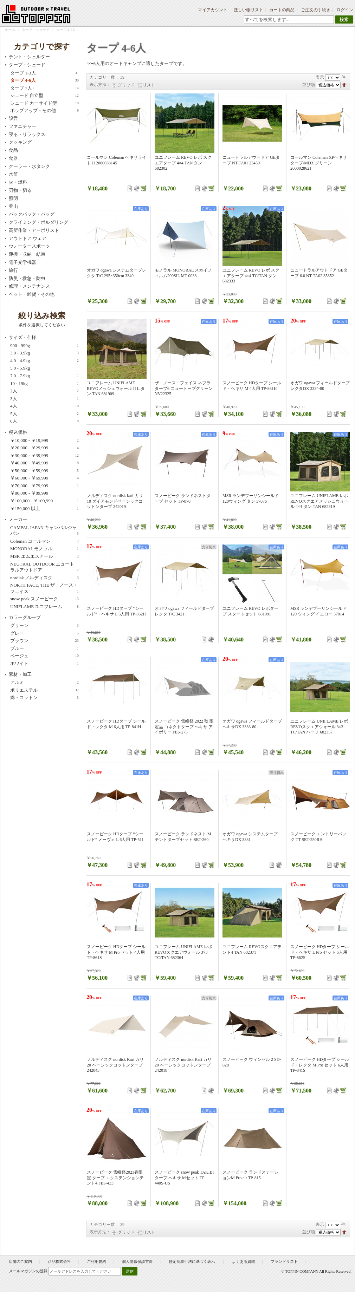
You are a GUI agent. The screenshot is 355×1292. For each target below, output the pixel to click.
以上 (44, 508)
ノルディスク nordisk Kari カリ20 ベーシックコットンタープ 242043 (115, 1065)
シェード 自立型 (44, 95)
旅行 (13, 270)
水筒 (13, 174)
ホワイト (44, 663)
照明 (13, 198)
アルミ (44, 682)
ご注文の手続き (315, 9)
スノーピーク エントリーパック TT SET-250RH (318, 836)
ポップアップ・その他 (44, 110)
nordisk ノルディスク (44, 578)
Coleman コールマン (44, 541)
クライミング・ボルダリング (38, 222)
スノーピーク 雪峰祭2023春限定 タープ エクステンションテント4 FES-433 (115, 1178)
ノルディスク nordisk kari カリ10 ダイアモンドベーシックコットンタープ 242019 (115, 501)
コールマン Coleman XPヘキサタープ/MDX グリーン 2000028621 (318, 163)
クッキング (20, 142)
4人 (44, 406)
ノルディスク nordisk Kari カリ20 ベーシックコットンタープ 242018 (183, 1065)
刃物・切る (20, 190)
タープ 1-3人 (44, 73)
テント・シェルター (29, 56)
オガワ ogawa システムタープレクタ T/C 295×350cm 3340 (116, 273)
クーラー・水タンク (29, 166)
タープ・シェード (36, 30)
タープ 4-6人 (44, 80)
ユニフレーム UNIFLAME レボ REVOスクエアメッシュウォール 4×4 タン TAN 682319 (319, 501)
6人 (44, 421)
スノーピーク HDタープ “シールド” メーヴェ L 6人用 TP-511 (115, 836)
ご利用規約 (96, 1261)
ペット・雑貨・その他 (31, 294)
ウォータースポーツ (29, 246)
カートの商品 (282, 9)
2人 (44, 391)
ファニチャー (22, 126)
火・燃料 (18, 182)
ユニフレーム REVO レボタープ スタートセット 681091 (250, 611)
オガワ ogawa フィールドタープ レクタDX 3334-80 (320, 385)
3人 (44, 399)
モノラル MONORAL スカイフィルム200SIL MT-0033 (183, 273)
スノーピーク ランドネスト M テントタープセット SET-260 (183, 836)
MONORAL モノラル (44, 549)
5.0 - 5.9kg (44, 368)
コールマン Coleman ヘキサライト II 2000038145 (116, 160)
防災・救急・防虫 (27, 278)
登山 (13, 206)
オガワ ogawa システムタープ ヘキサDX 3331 (250, 836)
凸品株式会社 (59, 1261)
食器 (13, 158)
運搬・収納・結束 (27, 254)
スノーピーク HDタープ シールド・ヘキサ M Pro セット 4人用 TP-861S (116, 952)
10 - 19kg (44, 383)
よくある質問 (243, 1261)
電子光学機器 (22, 262)
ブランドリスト (284, 1261)
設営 (13, 118)
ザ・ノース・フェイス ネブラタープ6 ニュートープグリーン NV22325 (184, 388)
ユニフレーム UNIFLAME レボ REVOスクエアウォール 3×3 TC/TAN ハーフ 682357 (319, 727)
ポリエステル (44, 690)
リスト (149, 85)
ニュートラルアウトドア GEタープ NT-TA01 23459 (251, 160)
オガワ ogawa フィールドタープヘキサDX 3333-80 (252, 724)
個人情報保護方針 (137, 1261)
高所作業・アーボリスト (34, 230)
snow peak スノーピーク (44, 599)
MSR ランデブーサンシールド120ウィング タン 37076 (250, 498)
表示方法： (100, 84)
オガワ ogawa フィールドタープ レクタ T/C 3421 (184, 611)
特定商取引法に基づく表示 (192, 1261)
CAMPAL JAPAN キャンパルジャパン (44, 531)
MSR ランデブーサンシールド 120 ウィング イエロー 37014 (318, 611)
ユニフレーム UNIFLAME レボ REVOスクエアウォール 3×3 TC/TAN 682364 (183, 952)
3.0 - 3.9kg (44, 353)
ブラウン (44, 641)
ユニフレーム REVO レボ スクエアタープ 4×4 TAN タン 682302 (183, 163)
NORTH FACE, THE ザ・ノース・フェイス (44, 588)
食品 (13, 150)
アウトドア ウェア (27, 238)
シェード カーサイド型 (44, 103)
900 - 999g (44, 345)
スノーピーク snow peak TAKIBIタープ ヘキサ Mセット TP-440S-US (184, 1178)
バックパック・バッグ (31, 214)
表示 (320, 77)
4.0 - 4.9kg (44, 361)
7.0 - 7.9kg (44, 376)
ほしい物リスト (248, 9)
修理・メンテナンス (29, 286)
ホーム (10, 30)
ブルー (44, 648)
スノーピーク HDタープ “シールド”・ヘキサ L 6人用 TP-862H (116, 611)
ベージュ (44, 656)
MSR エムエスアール (44, 556)
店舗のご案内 (20, 1261)
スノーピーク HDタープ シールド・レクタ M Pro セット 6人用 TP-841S (319, 1065)
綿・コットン (44, 697)
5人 (44, 414)
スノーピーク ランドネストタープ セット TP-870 (183, 498)
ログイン (344, 9)
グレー (44, 633)
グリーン (44, 625)
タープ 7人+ (44, 88)
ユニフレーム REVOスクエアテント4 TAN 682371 (252, 949)
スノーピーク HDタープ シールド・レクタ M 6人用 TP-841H (116, 724)
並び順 (308, 84)
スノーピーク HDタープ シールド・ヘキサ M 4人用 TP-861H (251, 385)
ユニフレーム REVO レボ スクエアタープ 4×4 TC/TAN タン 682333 (250, 275)
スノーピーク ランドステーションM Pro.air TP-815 (250, 1175)
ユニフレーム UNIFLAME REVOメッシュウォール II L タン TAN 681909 (116, 388)
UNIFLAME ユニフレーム (44, 606)
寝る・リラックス (27, 134)
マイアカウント (212, 9)
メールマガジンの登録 (28, 1271)
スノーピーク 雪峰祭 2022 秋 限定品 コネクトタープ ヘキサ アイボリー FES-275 (184, 727)
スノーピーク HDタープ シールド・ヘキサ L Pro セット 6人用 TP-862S (319, 952)
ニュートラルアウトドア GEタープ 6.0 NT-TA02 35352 (319, 273)
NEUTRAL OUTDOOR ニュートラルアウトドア (44, 567)
